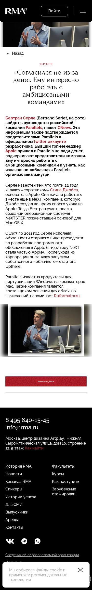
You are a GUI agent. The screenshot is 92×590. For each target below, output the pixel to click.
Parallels (34, 127)
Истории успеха (20, 497)
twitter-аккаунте (50, 141)
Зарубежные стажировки (64, 491)
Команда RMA (18, 481)
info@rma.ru (21, 427)
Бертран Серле (21, 118)
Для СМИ (14, 504)
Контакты (14, 527)
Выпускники (16, 512)
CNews (64, 127)
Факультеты (63, 466)
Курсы (58, 474)
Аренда (12, 519)
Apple (11, 151)
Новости (13, 474)
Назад (18, 53)
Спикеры (13, 489)
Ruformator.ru (67, 296)
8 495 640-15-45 (27, 419)
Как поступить (65, 481)
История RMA (18, 466)
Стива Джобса (64, 190)
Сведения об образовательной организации (42, 555)
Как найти (34, 448)
